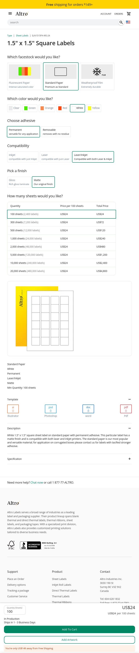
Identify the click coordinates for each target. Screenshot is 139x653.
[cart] (129, 14)
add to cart (69, 629)
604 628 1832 (112, 599)
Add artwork (69, 639)
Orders (118, 13)
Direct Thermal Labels (64, 590)
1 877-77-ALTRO (120, 603)
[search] (121, 22)
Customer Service (17, 596)
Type (9, 35)
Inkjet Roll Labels (61, 584)
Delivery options (16, 584)
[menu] (10, 13)
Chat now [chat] (37, 482)
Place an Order (15, 579)
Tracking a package (18, 590)
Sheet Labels (22, 35)
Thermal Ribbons (61, 602)
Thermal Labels (61, 596)
